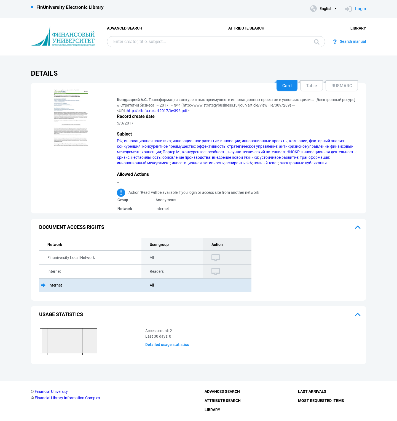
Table (311, 85)
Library (358, 28)
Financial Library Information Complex (67, 398)
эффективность (211, 146)
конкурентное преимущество (168, 146)
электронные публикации (303, 163)
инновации (230, 141)
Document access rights (71, 227)
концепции (151, 152)
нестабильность (146, 157)
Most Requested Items (321, 400)
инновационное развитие (196, 141)
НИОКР (293, 152)
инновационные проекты (265, 141)
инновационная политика (147, 141)
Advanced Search (124, 28)
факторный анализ (326, 141)
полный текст (266, 163)
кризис (123, 157)
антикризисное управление (304, 146)
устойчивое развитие (279, 157)
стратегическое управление (252, 146)
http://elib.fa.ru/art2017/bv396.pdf (157, 110)
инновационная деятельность (328, 152)
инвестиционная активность (198, 163)
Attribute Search (246, 28)
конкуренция (129, 146)
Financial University (51, 391)
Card (287, 85)
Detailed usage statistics (167, 344)
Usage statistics (61, 314)
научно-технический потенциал (256, 152)
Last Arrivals (312, 391)
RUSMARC (341, 85)
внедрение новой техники (235, 157)
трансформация (314, 157)
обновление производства (186, 157)
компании (298, 141)
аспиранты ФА (239, 163)
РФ (119, 141)
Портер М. (172, 152)
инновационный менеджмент (143, 163)
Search (317, 42)
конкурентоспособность (204, 152)
